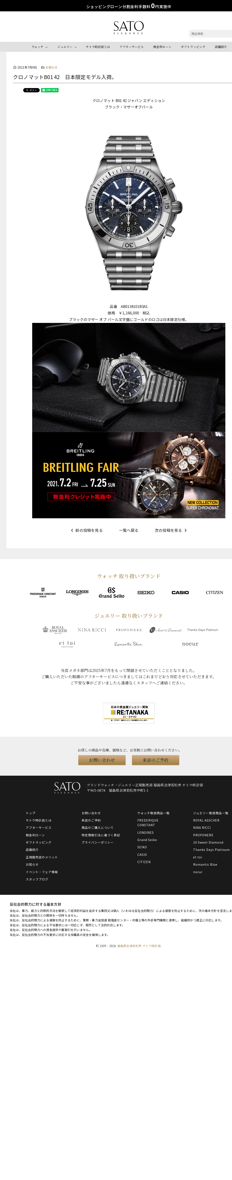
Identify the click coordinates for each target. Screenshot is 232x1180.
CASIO (142, 854)
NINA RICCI (202, 827)
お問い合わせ (102, 760)
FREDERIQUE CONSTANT (148, 822)
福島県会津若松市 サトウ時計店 (139, 946)
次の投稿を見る (171, 530)
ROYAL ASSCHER (206, 820)
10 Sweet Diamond (208, 842)
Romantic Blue (205, 864)
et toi (197, 857)
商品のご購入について (98, 827)
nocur (198, 872)
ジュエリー (65, 47)
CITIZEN (144, 862)
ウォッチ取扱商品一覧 (153, 813)
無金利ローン (162, 47)
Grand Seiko (147, 840)
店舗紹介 (221, 47)
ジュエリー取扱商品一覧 (210, 813)
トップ (30, 813)
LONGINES (145, 832)
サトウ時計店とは (98, 47)
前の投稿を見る (86, 530)
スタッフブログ (37, 879)
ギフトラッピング (193, 47)
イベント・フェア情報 (42, 872)
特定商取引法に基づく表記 (101, 835)
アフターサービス (132, 47)
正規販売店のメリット (42, 857)
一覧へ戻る (129, 530)
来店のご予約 (155, 760)
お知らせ (51, 67)
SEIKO (142, 847)
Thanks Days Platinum (211, 849)
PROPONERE (203, 835)
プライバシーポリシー (98, 842)
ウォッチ (38, 47)
